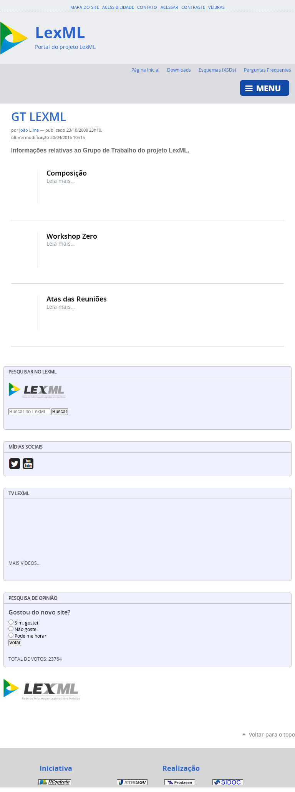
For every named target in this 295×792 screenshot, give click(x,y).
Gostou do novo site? (39, 612)
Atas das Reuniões (76, 298)
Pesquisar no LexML (32, 371)
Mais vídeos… (24, 563)
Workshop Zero (71, 236)
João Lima (29, 130)
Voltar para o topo (272, 734)
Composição (66, 172)
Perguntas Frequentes (267, 70)
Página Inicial (145, 70)
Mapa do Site (84, 7)
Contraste (193, 7)
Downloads (179, 70)
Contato (147, 7)
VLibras (216, 7)
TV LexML (18, 493)
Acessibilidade (118, 7)
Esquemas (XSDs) (217, 70)
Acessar (169, 7)
